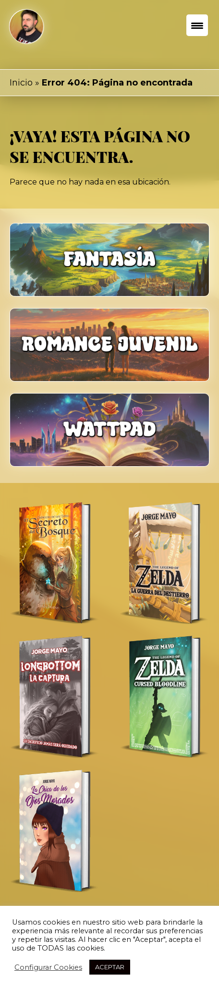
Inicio (21, 82)
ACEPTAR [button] (109, 967)
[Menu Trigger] (197, 25)
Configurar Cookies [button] (48, 967)
